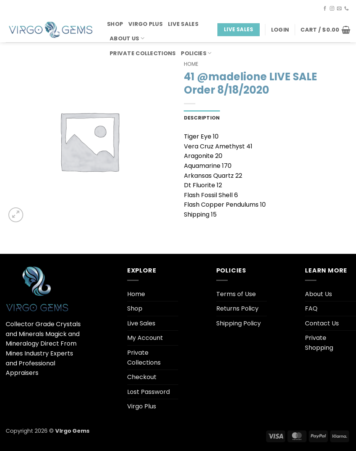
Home (191, 64)
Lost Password (148, 391)
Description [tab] (202, 118)
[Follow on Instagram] (332, 8)
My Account (145, 337)
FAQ (311, 308)
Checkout (141, 377)
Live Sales (183, 24)
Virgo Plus (145, 24)
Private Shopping (319, 342)
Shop (115, 24)
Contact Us (322, 323)
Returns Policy (237, 308)
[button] (280, 30)
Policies (196, 53)
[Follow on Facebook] (324, 8)
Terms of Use (236, 294)
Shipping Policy (238, 323)
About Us (127, 38)
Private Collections (143, 53)
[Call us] (346, 8)
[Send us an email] (339, 8)
